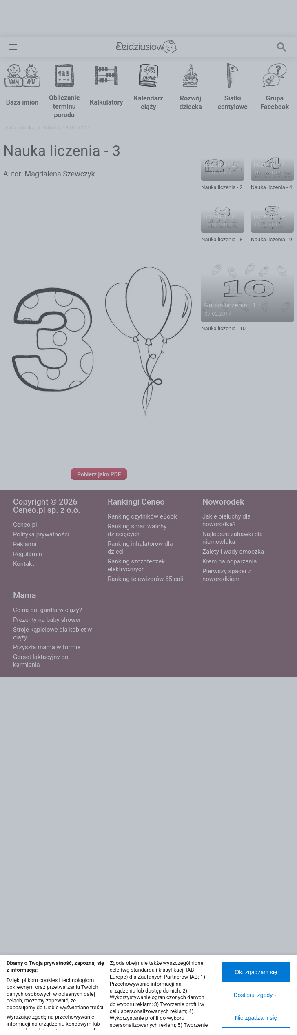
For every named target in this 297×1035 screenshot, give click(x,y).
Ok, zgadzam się (256, 972)
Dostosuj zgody (255, 995)
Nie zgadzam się (256, 1018)
